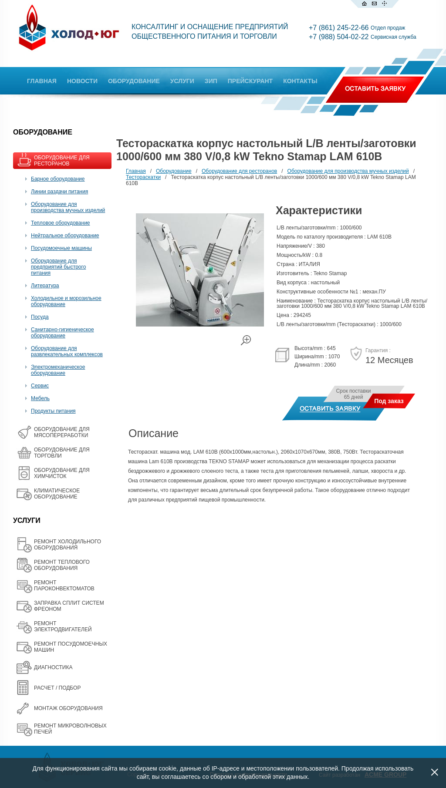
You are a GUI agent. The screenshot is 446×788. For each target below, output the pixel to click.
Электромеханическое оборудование (58, 370)
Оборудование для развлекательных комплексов (67, 351)
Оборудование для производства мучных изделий (68, 207)
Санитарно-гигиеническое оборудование (62, 333)
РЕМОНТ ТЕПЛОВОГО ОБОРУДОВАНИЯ (62, 565)
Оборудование (174, 171)
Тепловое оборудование (60, 223)
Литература (45, 286)
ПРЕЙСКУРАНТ (250, 80)
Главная (136, 171)
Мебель (40, 398)
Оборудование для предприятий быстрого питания (58, 267)
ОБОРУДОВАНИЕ (134, 80)
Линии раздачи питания (59, 192)
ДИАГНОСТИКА (53, 667)
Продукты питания (53, 411)
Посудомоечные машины (61, 248)
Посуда (40, 317)
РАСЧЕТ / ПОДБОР (57, 688)
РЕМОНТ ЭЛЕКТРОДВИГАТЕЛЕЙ (63, 626)
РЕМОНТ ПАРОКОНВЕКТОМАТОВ (64, 585)
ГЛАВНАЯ (42, 80)
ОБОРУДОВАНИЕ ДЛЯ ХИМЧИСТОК (62, 473)
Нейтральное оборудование (65, 235)
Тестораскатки (143, 177)
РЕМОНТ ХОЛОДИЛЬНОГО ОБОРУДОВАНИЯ (67, 545)
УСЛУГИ (182, 80)
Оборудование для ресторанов (239, 171)
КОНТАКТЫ (300, 80)
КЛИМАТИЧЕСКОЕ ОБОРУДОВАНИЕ (57, 494)
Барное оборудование (58, 179)
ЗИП (211, 80)
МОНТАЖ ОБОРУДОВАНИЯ (68, 708)
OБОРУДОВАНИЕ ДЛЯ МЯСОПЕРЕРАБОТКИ (62, 432)
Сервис (40, 386)
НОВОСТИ (82, 80)
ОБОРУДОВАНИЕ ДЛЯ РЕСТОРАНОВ (62, 161)
